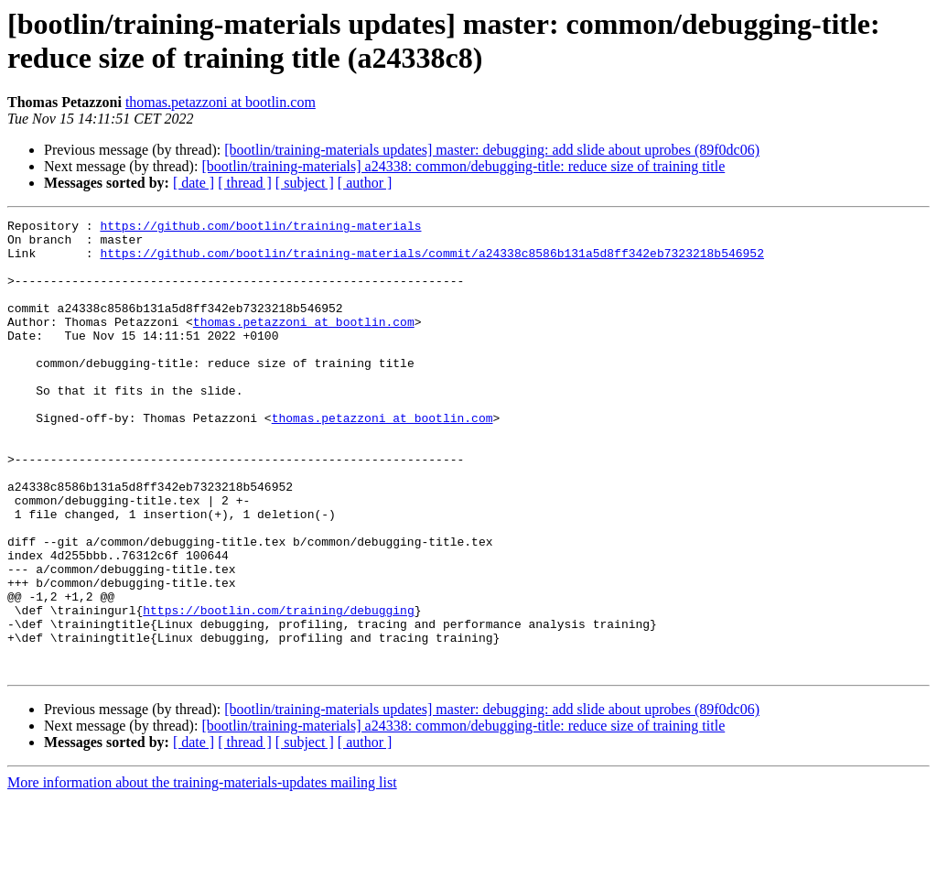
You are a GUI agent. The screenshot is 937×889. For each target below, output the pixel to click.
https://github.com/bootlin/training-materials (260, 228)
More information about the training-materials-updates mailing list (202, 873)
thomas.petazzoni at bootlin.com (220, 102)
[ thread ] (245, 182)
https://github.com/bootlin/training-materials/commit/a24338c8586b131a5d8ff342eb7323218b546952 (431, 261)
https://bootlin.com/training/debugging (278, 689)
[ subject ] (304, 182)
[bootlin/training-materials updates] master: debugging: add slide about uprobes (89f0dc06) (491, 149)
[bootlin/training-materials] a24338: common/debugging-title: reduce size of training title (463, 166)
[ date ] (193, 182)
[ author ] (365, 182)
